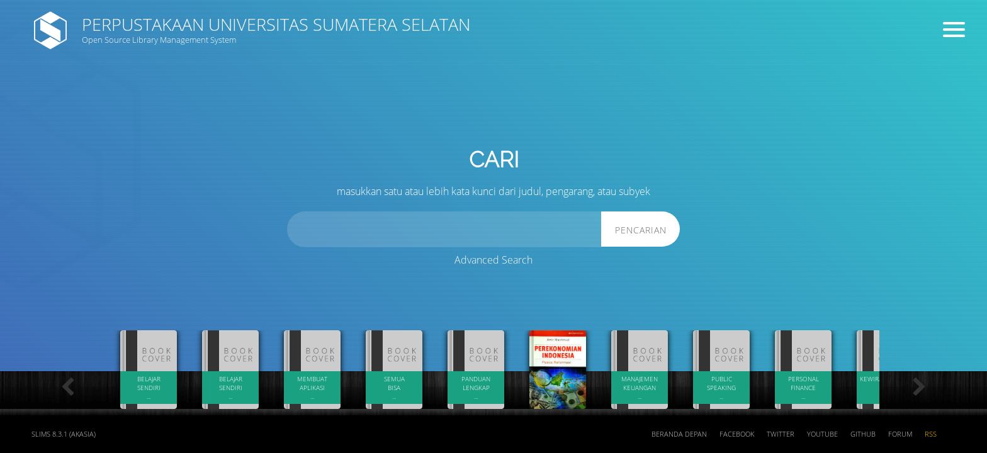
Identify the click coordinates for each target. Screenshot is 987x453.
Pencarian (641, 230)
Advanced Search (493, 260)
